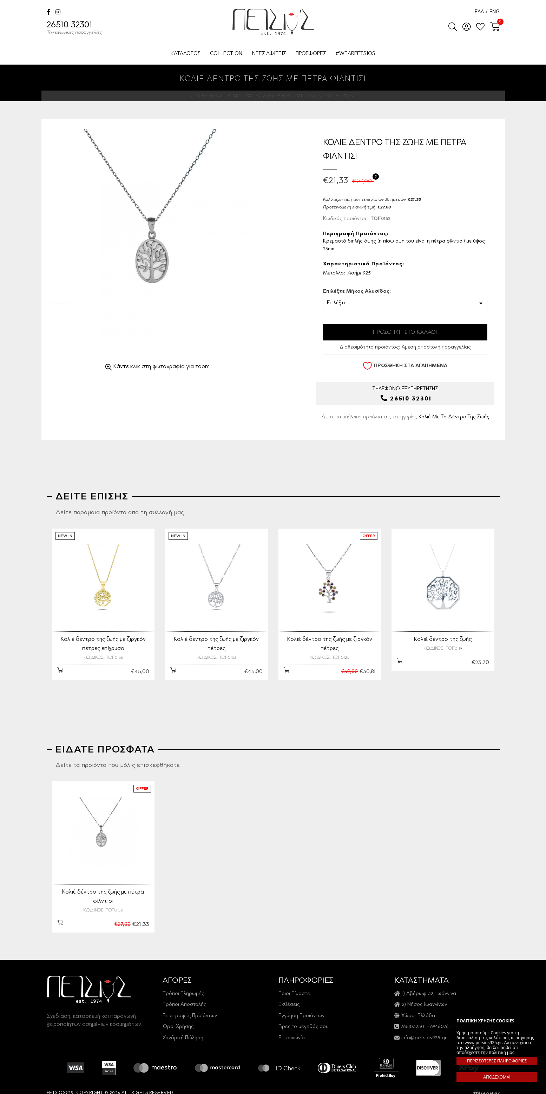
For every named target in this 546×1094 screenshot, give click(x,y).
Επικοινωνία (291, 1030)
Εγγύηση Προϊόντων (301, 1007)
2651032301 (413, 1019)
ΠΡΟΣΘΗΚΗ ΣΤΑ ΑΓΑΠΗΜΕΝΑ (405, 366)
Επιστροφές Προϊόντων (190, 1007)
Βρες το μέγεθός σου (303, 1019)
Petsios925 (273, 22)
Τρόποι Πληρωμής (183, 985)
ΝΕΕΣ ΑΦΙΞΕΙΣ (269, 54)
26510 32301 (74, 29)
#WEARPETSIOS (355, 54)
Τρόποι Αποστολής (184, 997)
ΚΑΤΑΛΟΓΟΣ (185, 54)
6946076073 (443, 1019)
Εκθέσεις (289, 997)
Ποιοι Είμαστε (294, 985)
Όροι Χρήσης (178, 1019)
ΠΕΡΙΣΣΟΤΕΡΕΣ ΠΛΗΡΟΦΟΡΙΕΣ (497, 1061)
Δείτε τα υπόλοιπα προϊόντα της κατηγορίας (405, 416)
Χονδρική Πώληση (183, 1030)
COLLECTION (226, 54)
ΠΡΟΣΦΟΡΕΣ (311, 54)
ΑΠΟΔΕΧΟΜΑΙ (496, 1077)
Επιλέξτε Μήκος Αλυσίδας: (357, 291)
